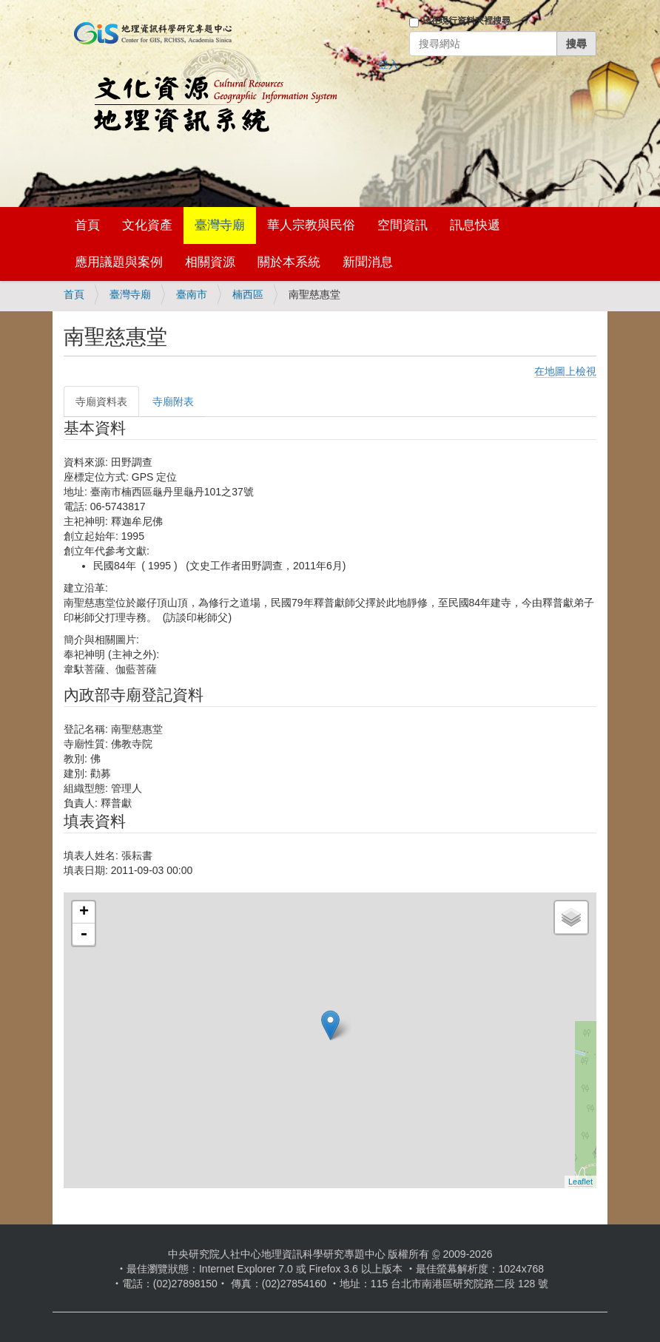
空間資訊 (402, 225)
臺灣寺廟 (220, 225)
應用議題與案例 (119, 262)
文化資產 (147, 225)
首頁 (87, 225)
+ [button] (84, 912)
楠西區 (247, 294)
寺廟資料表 (101, 401)
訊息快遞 (475, 225)
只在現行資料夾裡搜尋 (466, 21)
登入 (388, 64)
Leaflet (580, 1181)
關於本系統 (288, 262)
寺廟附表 (173, 401)
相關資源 (210, 262)
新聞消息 (368, 262)
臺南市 (191, 294)
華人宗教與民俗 (311, 225)
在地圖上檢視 (565, 371)
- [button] (83, 935)
